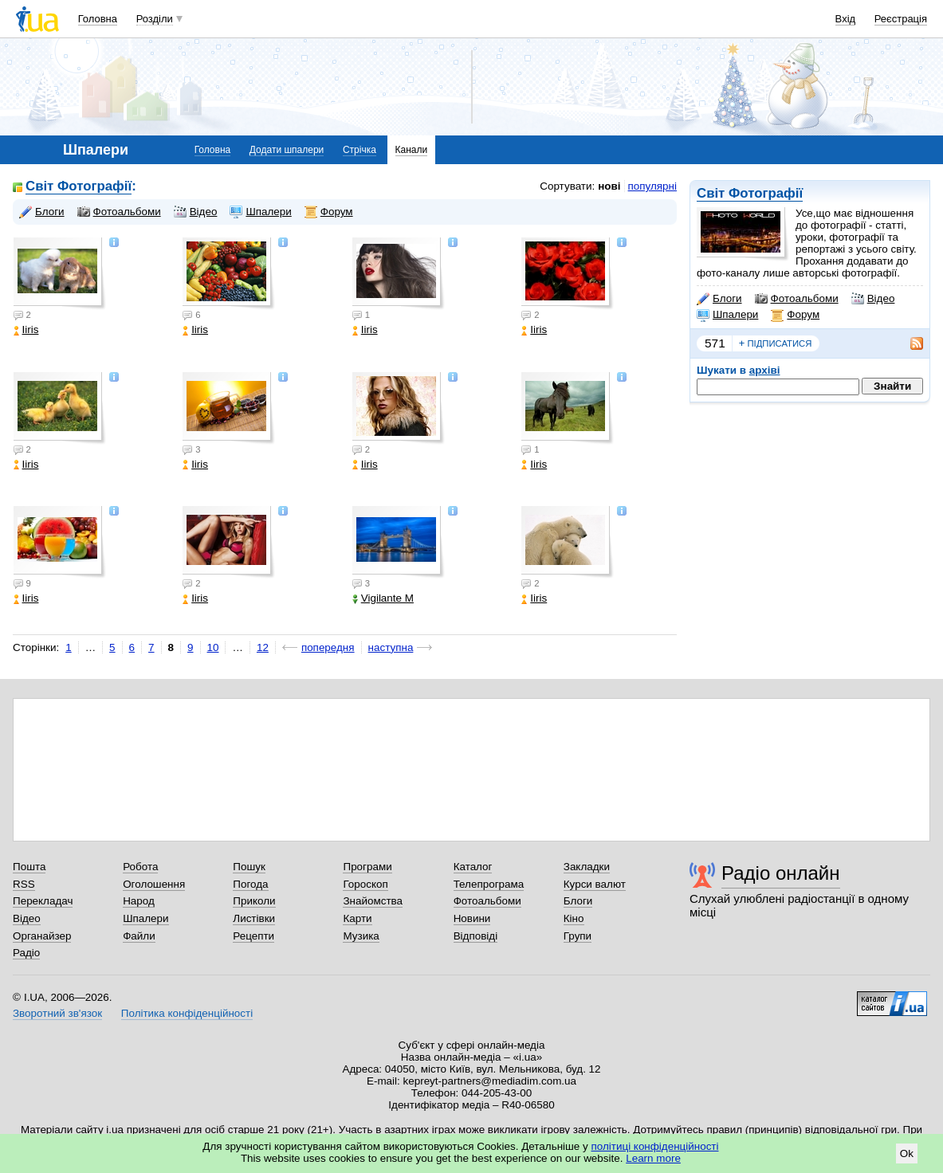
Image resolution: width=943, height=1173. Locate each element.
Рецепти (253, 936)
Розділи (154, 19)
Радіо (26, 953)
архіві (764, 370)
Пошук (249, 867)
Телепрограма (489, 884)
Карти (357, 918)
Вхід (845, 19)
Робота (140, 867)
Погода (250, 884)
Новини (472, 918)
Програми (367, 867)
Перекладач (43, 901)
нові (609, 186)
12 (263, 647)
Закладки (587, 867)
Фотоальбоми (797, 298)
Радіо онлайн (780, 873)
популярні (652, 186)
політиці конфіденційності (655, 1146)
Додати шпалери (287, 149)
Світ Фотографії (750, 193)
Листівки (254, 918)
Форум (795, 314)
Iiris (26, 329)
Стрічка (359, 149)
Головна (97, 19)
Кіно (574, 918)
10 (213, 647)
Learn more (653, 1158)
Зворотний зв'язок (57, 1013)
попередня (328, 647)
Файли (139, 936)
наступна (391, 647)
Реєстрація (900, 19)
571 (715, 343)
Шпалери (727, 314)
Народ (139, 901)
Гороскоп (365, 884)
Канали (411, 149)
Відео (873, 298)
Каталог (473, 867)
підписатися (775, 343)
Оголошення (154, 884)
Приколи (254, 901)
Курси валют (595, 884)
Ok (907, 1153)
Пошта (29, 867)
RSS (24, 884)
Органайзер (42, 936)
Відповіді (476, 936)
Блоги (719, 298)
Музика (361, 936)
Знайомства (373, 901)
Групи (577, 936)
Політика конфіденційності (187, 1013)
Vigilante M (383, 598)
